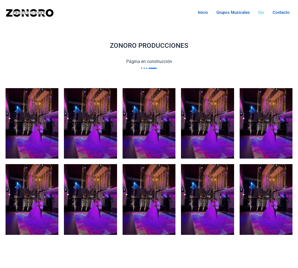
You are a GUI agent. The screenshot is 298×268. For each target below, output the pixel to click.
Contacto (281, 12)
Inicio (203, 12)
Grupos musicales (233, 12)
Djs (261, 12)
